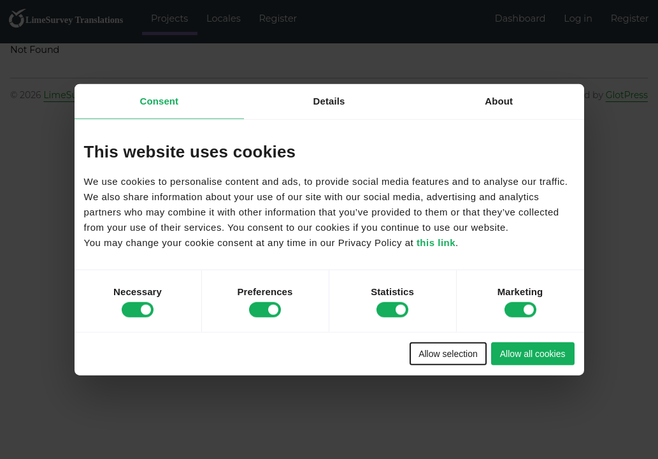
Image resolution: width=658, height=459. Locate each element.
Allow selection (448, 353)
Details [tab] (329, 101)
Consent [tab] (158, 101)
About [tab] (499, 101)
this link (436, 242)
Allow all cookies (533, 353)
